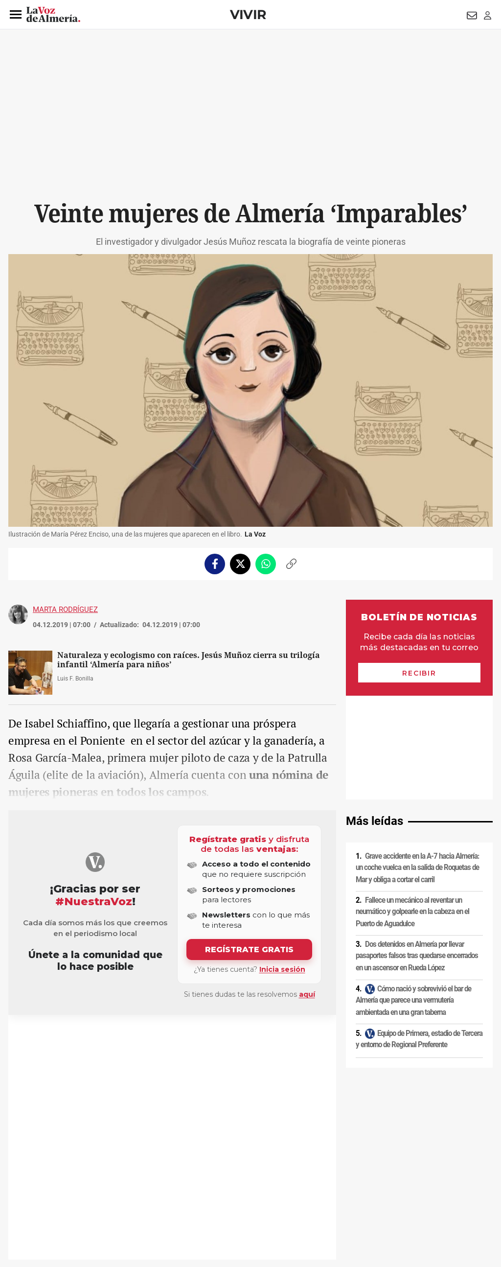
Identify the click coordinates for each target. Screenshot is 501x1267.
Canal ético (108, 1200)
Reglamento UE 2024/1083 (48, 1200)
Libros (55, 1038)
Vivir (248, 14)
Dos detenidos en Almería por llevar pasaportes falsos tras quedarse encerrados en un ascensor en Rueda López (417, 852)
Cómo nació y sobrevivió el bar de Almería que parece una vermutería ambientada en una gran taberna (413, 896)
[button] (16, 15)
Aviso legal (27, 1183)
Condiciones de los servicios (213, 1183)
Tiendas (33, 1038)
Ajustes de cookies (157, 1200)
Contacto (361, 1183)
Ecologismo (117, 1038)
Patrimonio (82, 1038)
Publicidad (397, 1183)
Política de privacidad (79, 1183)
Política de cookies (141, 1183)
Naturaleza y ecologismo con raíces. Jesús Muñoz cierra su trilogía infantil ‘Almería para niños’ (188, 660)
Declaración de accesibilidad (228, 1200)
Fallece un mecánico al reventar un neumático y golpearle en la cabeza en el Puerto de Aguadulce (412, 808)
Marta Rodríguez (65, 609)
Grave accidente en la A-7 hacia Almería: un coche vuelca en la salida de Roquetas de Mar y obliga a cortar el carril (417, 764)
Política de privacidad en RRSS (300, 1183)
